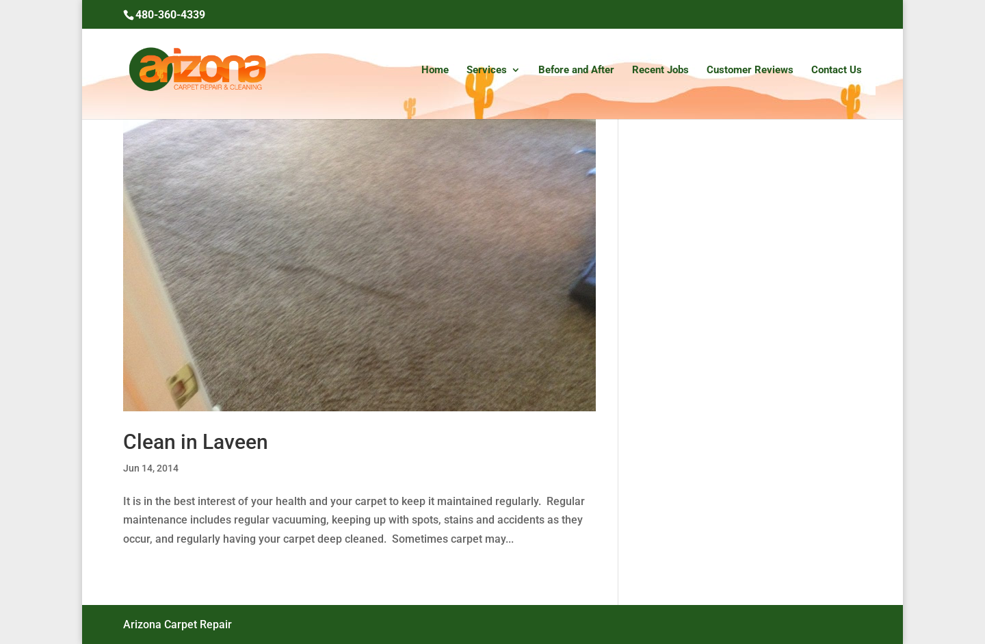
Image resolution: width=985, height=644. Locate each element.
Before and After (576, 70)
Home (435, 70)
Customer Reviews (750, 70)
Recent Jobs (660, 70)
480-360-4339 (170, 14)
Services (487, 70)
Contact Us (836, 70)
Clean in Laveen (195, 442)
